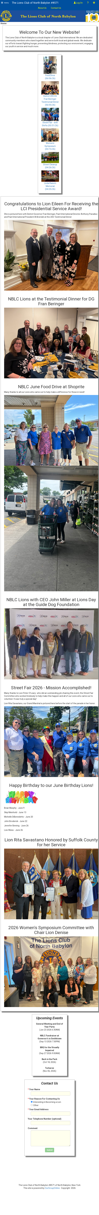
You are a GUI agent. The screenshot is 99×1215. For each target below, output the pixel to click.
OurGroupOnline (52, 1188)
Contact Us (56, 8)
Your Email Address (38, 1109)
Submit (50, 1150)
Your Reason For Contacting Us (44, 1099)
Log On (78, 3)
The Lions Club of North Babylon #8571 (35, 2)
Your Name (34, 1089)
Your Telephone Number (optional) (44, 1119)
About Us (42, 8)
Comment (33, 1128)
